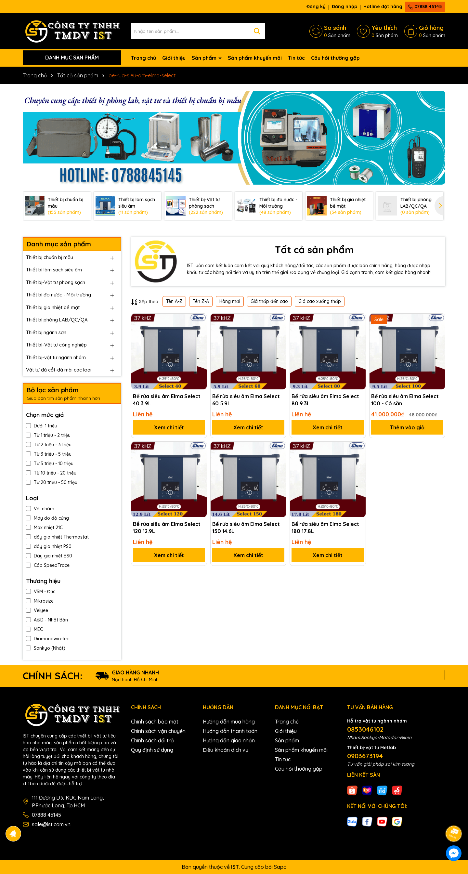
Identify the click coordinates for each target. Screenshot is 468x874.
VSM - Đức (40, 591)
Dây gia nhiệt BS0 (49, 556)
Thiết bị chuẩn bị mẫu (49, 257)
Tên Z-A (201, 301)
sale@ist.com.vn (51, 824)
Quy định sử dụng (152, 750)
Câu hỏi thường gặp (335, 58)
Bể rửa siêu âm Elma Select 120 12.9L (167, 527)
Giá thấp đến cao (269, 301)
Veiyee (37, 610)
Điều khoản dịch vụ (225, 750)
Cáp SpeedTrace (48, 565)
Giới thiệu (174, 58)
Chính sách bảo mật (154, 721)
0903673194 (365, 756)
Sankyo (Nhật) (45, 648)
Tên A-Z (174, 301)
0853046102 (365, 729)
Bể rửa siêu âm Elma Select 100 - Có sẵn (405, 400)
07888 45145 (425, 6)
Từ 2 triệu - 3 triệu (49, 445)
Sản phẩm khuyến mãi (255, 58)
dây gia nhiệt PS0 (49, 546)
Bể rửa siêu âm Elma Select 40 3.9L (167, 400)
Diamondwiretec (47, 639)
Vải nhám (40, 509)
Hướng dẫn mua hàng (229, 721)
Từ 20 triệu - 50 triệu (51, 482)
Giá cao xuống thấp (319, 301)
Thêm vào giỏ (407, 427)
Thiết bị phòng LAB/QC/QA (57, 320)
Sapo (280, 867)
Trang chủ (143, 58)
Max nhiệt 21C (44, 527)
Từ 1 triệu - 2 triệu (48, 435)
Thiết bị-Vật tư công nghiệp (56, 345)
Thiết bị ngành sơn (46, 332)
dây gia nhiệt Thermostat (57, 537)
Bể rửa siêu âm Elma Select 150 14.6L (246, 527)
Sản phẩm (205, 58)
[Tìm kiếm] (257, 31)
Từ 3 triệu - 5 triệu (49, 454)
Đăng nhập (344, 6)
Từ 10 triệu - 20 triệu (51, 473)
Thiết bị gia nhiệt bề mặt (53, 307)
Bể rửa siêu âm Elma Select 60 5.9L (246, 400)
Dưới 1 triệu (41, 426)
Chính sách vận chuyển (158, 731)
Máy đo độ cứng (47, 518)
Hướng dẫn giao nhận (229, 740)
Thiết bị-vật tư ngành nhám (56, 357)
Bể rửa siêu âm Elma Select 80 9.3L (325, 400)
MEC (34, 629)
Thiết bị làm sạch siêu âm (54, 270)
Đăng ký (316, 6)
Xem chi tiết (169, 427)
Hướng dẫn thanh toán (230, 731)
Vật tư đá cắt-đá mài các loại (58, 370)
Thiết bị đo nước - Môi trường (58, 295)
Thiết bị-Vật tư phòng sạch (55, 282)
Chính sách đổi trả (152, 740)
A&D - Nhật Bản (47, 620)
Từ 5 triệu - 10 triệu (49, 463)
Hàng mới (229, 301)
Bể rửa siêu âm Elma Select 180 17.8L (325, 527)
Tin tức (296, 58)
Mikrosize (40, 601)
